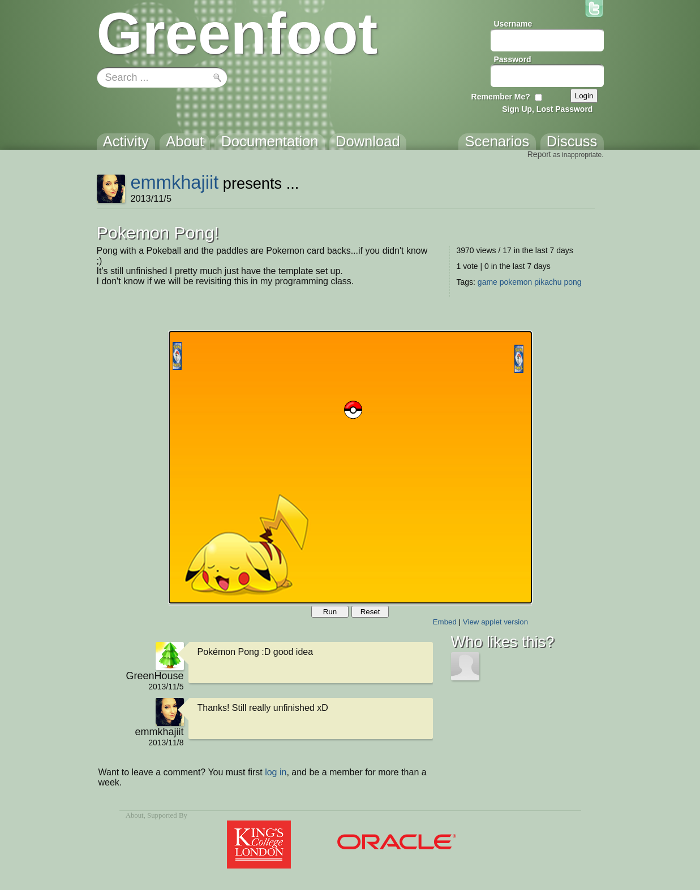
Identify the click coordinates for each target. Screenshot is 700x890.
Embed (445, 622)
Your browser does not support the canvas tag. (350, 467)
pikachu (547, 281)
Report (539, 154)
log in (275, 772)
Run (330, 611)
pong (572, 281)
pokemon (516, 281)
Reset (370, 611)
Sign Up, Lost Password (547, 109)
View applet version (495, 622)
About (135, 815)
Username (513, 23)
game (487, 281)
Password (512, 59)
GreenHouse (154, 675)
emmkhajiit (174, 182)
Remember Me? (500, 96)
